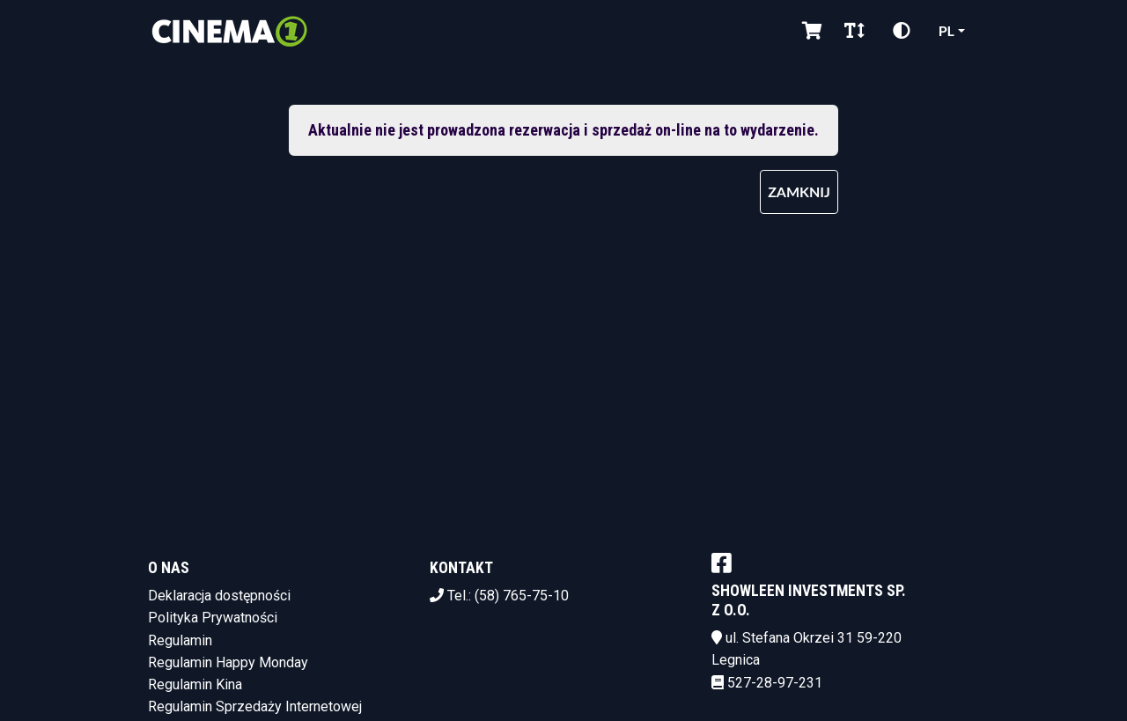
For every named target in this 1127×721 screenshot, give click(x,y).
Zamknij (799, 191)
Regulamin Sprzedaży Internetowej (255, 706)
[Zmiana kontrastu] (901, 31)
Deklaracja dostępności (219, 595)
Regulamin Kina (195, 684)
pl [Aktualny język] (946, 30)
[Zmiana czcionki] (854, 31)
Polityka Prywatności (212, 617)
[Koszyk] (809, 31)
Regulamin (180, 640)
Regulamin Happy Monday (228, 662)
